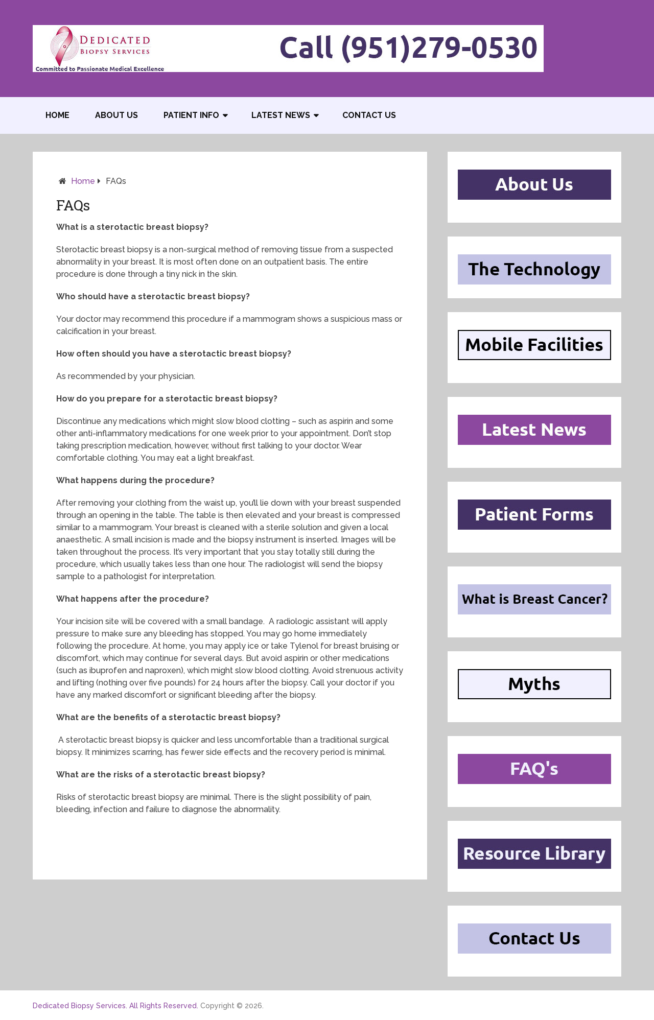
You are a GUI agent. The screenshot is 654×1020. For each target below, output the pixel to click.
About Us (116, 115)
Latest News (280, 115)
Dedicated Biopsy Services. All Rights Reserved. (115, 1006)
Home (57, 115)
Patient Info (191, 115)
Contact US (369, 115)
